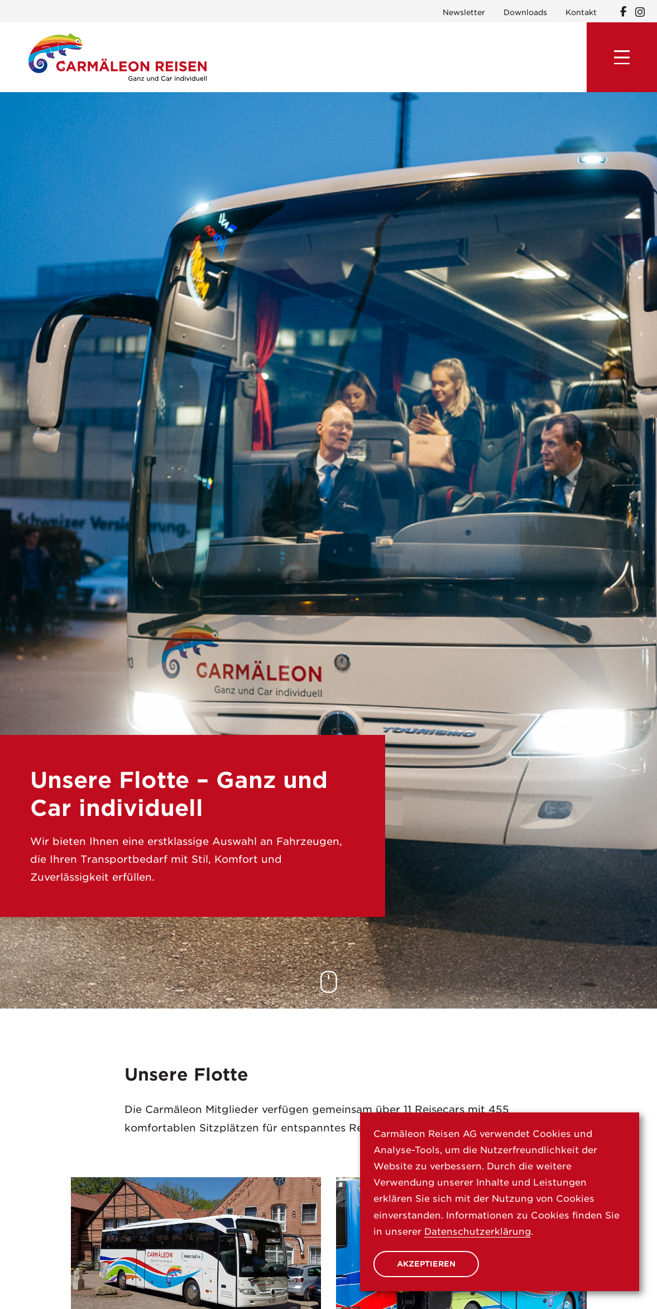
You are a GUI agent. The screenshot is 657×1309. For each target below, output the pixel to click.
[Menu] (622, 57)
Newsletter (464, 12)
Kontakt (581, 12)
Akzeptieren (426, 1263)
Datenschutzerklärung (477, 1231)
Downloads (525, 12)
